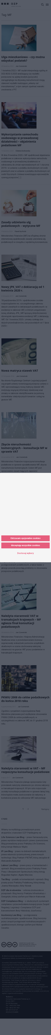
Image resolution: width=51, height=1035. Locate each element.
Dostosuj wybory (25, 553)
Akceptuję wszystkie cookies (25, 545)
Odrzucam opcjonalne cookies (25, 538)
